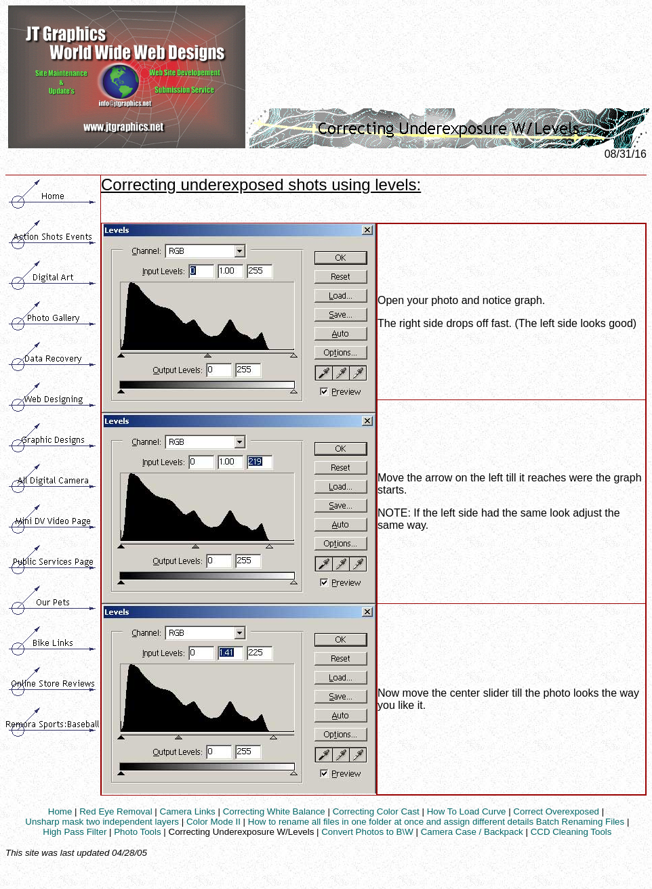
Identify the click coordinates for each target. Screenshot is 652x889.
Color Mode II (213, 822)
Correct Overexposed (556, 811)
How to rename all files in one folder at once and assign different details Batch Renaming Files (436, 822)
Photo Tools (137, 832)
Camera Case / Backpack (472, 832)
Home (60, 811)
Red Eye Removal (115, 811)
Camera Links (188, 811)
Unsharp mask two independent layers (102, 822)
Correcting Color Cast (376, 811)
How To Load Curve (466, 811)
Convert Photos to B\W (367, 832)
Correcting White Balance (274, 811)
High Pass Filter (74, 832)
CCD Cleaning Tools (571, 832)
